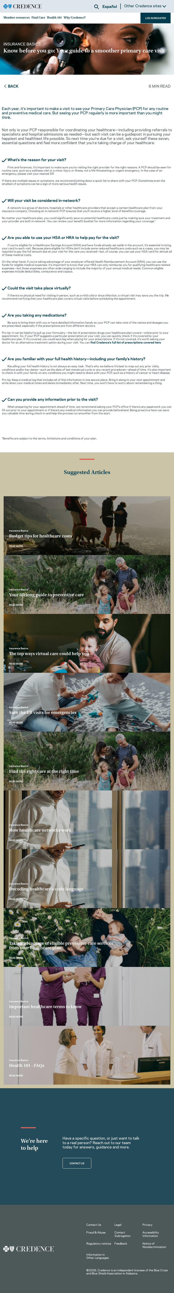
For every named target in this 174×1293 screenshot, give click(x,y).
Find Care (38, 17)
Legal (117, 1224)
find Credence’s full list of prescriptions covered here (125, 342)
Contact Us (93, 1224)
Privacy (147, 1224)
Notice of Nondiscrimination (154, 1244)
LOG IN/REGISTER (155, 18)
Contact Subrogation (122, 1233)
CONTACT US (77, 1163)
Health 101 (54, 17)
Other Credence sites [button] (145, 5)
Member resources (16, 17)
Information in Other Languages (97, 1256)
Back (11, 85)
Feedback (120, 1243)
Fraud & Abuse (96, 1232)
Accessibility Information (151, 1233)
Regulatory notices (98, 1243)
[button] (96, 7)
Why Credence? (75, 17)
